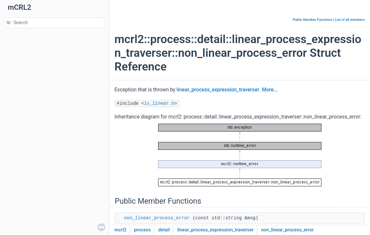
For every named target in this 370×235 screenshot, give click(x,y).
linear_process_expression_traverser (218, 90)
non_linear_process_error (157, 218)
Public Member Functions (313, 20)
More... (270, 90)
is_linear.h (159, 103)
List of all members (350, 20)
